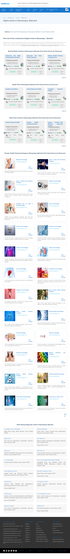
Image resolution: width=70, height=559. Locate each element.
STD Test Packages (20, 336)
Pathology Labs (35, 10)
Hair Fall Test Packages (22, 228)
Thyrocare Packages (54, 336)
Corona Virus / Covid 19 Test (56, 402)
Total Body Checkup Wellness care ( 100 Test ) (12, 541)
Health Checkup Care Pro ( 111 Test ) (10, 543)
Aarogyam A (27, 529)
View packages (30, 167)
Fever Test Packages (54, 204)
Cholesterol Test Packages (55, 271)
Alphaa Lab (7, 456)
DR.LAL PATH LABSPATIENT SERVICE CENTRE (48, 466)
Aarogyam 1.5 (27, 540)
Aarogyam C (27, 534)
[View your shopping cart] (66, 9)
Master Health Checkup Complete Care (55, 56)
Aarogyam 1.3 (27, 538)
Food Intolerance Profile (34, 89)
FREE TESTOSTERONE (40, 538)
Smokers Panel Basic (12, 89)
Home (4, 17)
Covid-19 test (42, 10)
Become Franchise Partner (53, 10)
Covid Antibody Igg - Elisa (57, 529)
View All (64, 77)
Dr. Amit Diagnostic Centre (44, 499)
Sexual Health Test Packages (56, 315)
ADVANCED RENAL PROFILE (41, 542)
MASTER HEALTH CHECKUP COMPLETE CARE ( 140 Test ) (12, 548)
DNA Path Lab (40, 456)
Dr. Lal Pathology (8, 466)
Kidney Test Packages (54, 249)
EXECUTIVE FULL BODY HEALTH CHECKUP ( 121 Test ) (13, 532)
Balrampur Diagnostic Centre (44, 477)
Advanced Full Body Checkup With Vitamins (13, 56)
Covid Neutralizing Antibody (57, 538)
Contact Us (30, 556)
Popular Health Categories (19, 10)
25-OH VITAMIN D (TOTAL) (41, 540)
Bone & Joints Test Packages (23, 402)
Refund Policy (51, 556)
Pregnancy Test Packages (22, 293)
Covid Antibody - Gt (56, 536)
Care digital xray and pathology (12, 435)
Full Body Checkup (3, 10)
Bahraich (18, 17)
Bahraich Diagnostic (42, 435)
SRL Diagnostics (41, 444)
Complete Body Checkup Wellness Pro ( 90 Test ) (12, 537)
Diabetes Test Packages (55, 181)
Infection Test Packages (22, 249)
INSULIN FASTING (39, 536)
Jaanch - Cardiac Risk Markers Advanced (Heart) (55, 123)
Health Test (11, 10)
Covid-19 (54, 534)
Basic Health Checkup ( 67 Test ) (9, 529)
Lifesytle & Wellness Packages (56, 379)
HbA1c (37, 529)
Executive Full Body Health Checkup (34, 56)
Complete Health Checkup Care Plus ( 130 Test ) (12, 545)
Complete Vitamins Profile (55, 89)
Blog (47, 9)
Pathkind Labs (7, 487)
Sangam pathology (9, 511)
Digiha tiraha (7, 444)
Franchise (21, 556)
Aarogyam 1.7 (27, 542)
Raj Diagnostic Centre (42, 487)
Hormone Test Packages (55, 228)
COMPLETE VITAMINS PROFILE (58, 547)
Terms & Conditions (62, 556)
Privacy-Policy (40, 556)
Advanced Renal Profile (13, 122)
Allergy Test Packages (21, 159)
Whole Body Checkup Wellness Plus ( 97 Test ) (12, 539)
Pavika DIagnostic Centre (10, 477)
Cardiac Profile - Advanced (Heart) (34, 123)
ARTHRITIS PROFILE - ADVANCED (42, 547)
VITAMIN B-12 (38, 534)
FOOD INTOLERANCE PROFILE (58, 545)
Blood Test (28, 10)
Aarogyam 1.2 (27, 536)
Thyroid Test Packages (21, 357)
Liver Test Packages (21, 271)
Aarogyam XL (27, 547)
